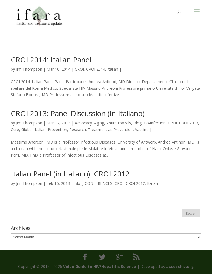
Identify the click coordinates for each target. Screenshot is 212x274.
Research (77, 129)
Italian (112, 69)
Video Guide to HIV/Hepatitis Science (99, 266)
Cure (15, 129)
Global (27, 129)
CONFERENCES (98, 183)
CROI (79, 69)
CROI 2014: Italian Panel (51, 60)
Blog (137, 123)
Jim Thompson (29, 69)
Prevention (57, 129)
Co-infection (155, 123)
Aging (99, 123)
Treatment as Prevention (110, 129)
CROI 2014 (95, 69)
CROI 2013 (188, 123)
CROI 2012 (135, 183)
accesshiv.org (180, 266)
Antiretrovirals (118, 123)
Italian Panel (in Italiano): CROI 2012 (70, 174)
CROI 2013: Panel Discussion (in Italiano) (77, 113)
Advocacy (83, 123)
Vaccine (142, 129)
